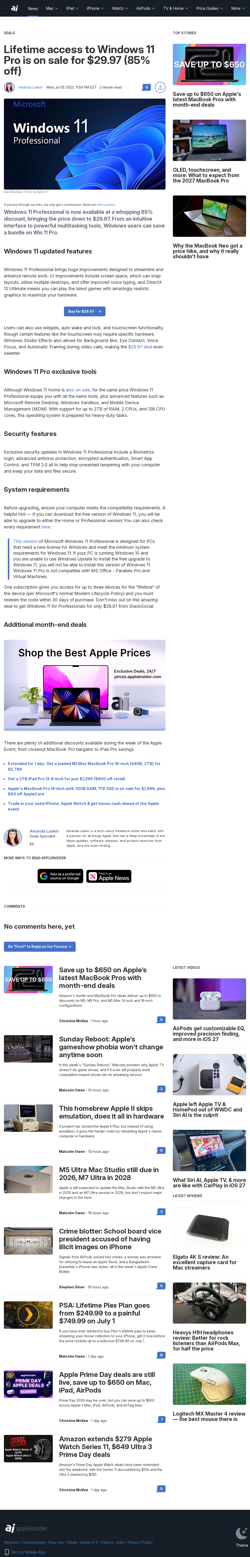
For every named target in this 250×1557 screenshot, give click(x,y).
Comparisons (33, 1542)
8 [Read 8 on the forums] (161, 1355)
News (33, 8)
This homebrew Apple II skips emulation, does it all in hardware (111, 1112)
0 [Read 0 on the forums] (161, 1020)
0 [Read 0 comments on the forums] (147, 87)
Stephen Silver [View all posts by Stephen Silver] (72, 1287)
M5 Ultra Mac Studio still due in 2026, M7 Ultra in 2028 (109, 1174)
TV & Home (175, 8)
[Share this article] (160, 87)
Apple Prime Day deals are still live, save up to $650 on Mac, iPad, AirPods (107, 1382)
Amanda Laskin (30, 87)
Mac (52, 8)
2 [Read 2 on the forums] (161, 1089)
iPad (72, 8)
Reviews (11, 1542)
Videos (107, 1542)
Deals (72, 1542)
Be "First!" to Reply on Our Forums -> (39, 946)
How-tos (56, 1542)
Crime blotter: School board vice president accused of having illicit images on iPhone (110, 1239)
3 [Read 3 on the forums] (161, 1212)
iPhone (95, 8)
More (238, 8)
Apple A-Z (89, 1542)
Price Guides (209, 8)
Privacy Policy (140, 1542)
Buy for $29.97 (81, 311)
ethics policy (106, 204)
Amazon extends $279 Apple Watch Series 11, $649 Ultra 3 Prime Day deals (105, 1447)
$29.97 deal (140, 346)
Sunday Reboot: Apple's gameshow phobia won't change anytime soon (111, 1047)
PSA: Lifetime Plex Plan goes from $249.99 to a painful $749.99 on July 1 (104, 1313)
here (46, 526)
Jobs (120, 1542)
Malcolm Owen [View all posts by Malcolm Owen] (72, 1090)
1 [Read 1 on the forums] (162, 1419)
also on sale (78, 389)
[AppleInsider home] (14, 8)
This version (25, 541)
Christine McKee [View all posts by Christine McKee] (73, 1021)
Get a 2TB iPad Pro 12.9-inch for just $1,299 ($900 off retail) (66, 778)
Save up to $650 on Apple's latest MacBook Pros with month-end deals (103, 978)
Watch (120, 8)
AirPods (145, 8)
